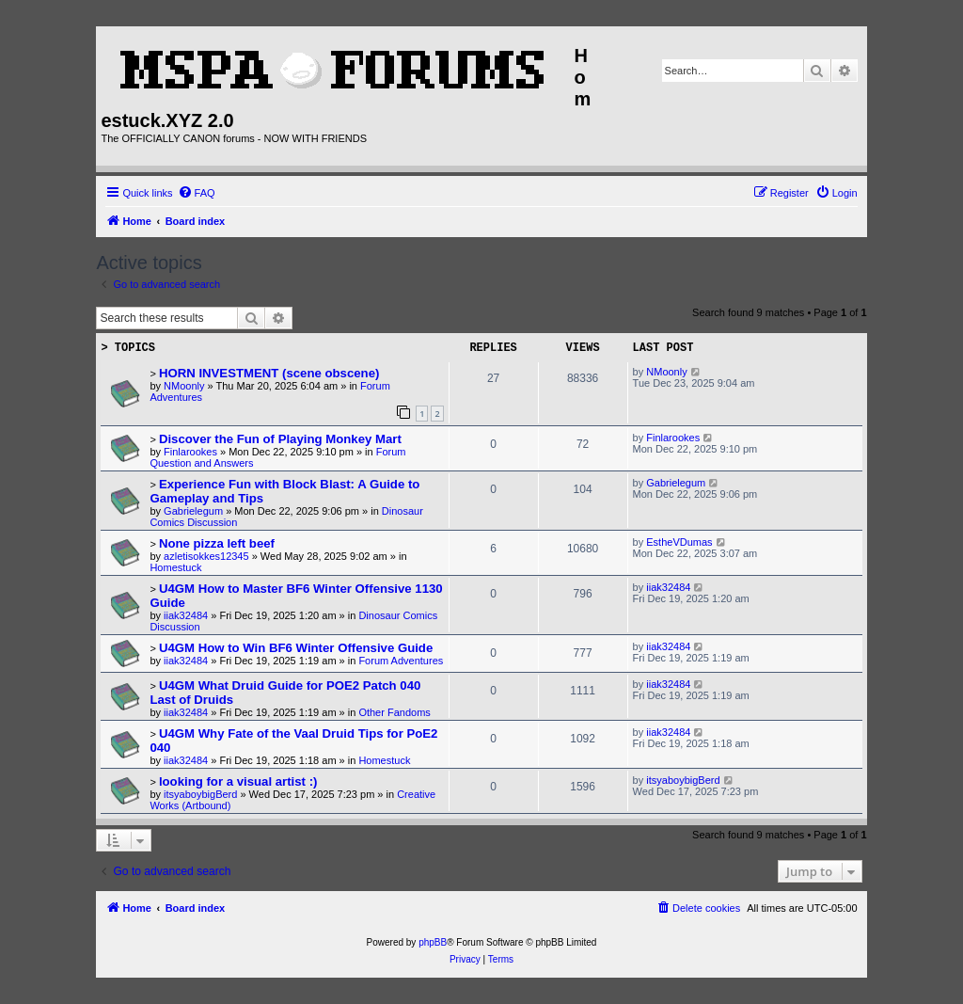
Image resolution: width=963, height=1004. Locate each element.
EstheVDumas (679, 542)
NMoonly (184, 385)
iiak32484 (186, 615)
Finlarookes (190, 451)
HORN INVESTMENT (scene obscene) (269, 373)
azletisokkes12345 (206, 556)
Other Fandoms (394, 712)
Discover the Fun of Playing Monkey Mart (280, 439)
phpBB (432, 942)
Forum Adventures (400, 660)
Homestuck (175, 567)
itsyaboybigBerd (200, 794)
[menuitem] (196, 193)
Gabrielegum (193, 511)
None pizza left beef (217, 543)
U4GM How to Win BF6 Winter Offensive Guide (296, 648)
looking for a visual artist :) (238, 781)
